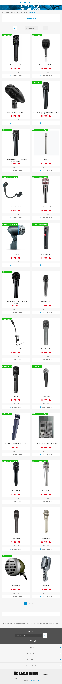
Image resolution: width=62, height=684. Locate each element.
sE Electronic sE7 (46, 254)
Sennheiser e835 (46, 349)
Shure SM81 (46, 159)
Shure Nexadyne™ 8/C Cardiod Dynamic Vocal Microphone (16, 160)
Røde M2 (16, 396)
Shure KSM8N (46, 491)
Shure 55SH (46, 585)
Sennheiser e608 (16, 349)
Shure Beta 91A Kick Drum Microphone (46, 443)
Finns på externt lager (40, 130)
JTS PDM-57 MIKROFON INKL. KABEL (16, 443)
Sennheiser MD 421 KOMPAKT (16, 112)
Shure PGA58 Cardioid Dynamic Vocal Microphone (16, 302)
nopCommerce (34, 680)
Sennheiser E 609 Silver (45, 65)
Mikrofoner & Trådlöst (12, 12)
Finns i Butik (8, 35)
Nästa (36, 603)
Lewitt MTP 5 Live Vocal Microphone (16, 65)
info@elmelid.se (53, 623)
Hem (3, 12)
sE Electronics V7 (46, 207)
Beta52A (16, 254)
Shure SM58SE (46, 396)
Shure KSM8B (16, 491)
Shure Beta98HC (16, 207)
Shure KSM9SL (46, 538)
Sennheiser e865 (46, 301)
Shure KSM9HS (16, 538)
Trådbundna (23, 12)
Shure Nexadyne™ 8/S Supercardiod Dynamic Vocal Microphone (46, 113)
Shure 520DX (16, 585)
